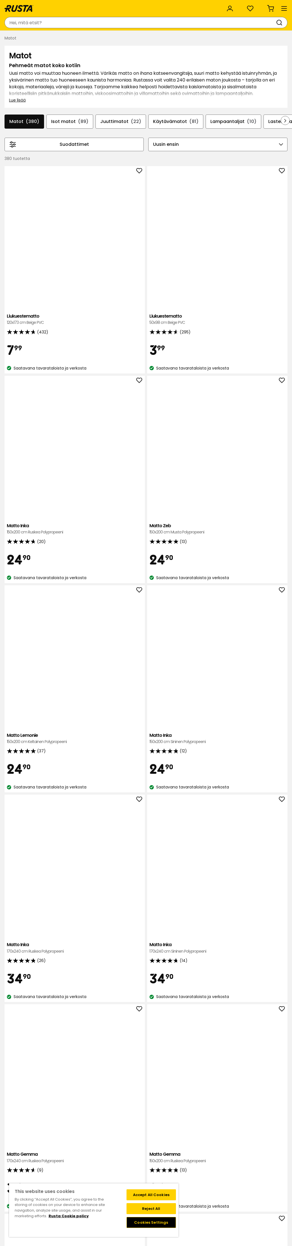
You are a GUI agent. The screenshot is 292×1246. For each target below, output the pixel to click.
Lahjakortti (37, 1173)
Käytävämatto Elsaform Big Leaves (261, 1010)
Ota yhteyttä (40, 1155)
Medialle (93, 1179)
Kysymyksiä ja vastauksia (52, 1161)
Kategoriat (154, 6)
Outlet (135, 39)
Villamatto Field (92, 701)
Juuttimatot (141, 165)
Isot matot (87, 165)
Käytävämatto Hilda (204, 1007)
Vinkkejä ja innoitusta (66, 39)
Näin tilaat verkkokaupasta (217, 1161)
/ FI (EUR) (266, 6)
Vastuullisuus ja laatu (71, 6)
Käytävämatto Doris (204, 553)
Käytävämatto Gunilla (148, 704)
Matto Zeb (261, 260)
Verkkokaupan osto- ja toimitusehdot (228, 1185)
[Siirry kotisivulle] (26, 22)
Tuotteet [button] (20, 39)
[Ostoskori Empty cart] (276, 22)
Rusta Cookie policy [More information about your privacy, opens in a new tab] (69, 1216)
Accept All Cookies (151, 1194)
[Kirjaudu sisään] (225, 22)
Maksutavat (202, 1167)
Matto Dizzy (261, 553)
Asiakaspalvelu (22, 6)
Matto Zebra (92, 856)
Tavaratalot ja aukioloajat (110, 1155)
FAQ (152, 1173)
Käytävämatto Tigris (261, 707)
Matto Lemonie (92, 405)
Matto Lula (204, 852)
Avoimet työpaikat (103, 1173)
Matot (40, 165)
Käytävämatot (198, 165)
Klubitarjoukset (162, 1155)
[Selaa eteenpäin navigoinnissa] (280, 170)
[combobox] (94, 22)
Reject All (151, 1208)
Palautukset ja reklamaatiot (218, 1179)
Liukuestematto (92, 257)
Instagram (158, 1179)
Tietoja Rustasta (101, 1161)
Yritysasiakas (118, 6)
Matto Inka (204, 260)
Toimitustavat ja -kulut (214, 1173)
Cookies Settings (151, 1222)
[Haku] (138, 22)
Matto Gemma (92, 549)
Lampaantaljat (258, 165)
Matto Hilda (261, 852)
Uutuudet (109, 39)
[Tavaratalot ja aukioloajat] (179, 22)
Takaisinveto (39, 1167)
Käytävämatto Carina (204, 704)
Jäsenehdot (160, 1167)
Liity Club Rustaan (165, 1161)
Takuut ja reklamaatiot (49, 1179)
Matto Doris (148, 852)
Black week (202, 1155)
